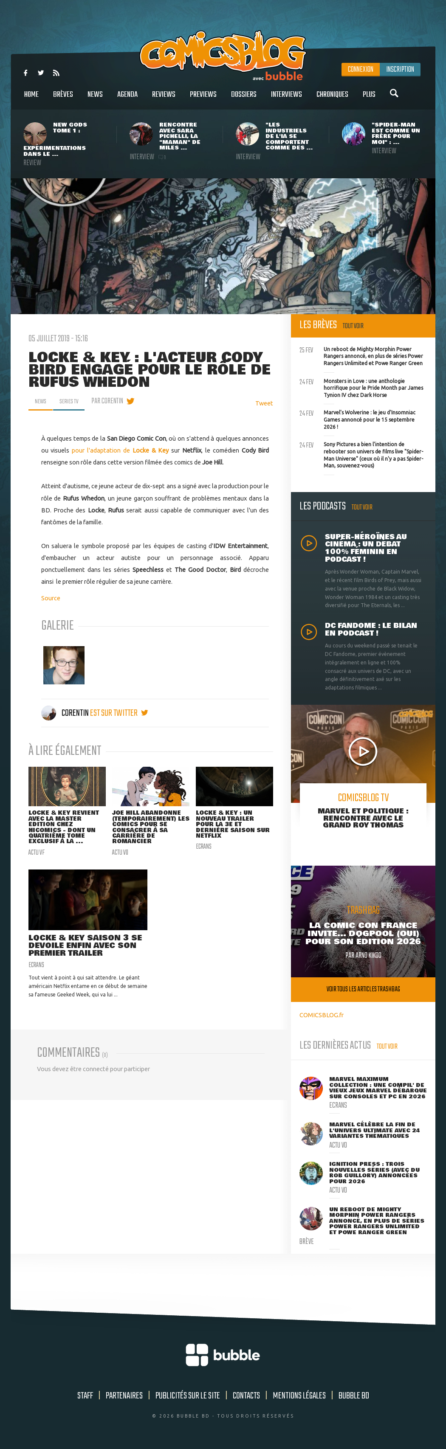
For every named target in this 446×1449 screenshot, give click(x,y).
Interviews (286, 99)
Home (31, 99)
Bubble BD (354, 1396)
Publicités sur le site (187, 1396)
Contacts (246, 1396)
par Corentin (113, 401)
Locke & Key (149, 450)
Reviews (164, 99)
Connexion (360, 70)
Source (50, 598)
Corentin (65, 713)
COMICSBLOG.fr (321, 1015)
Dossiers (244, 99)
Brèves (63, 99)
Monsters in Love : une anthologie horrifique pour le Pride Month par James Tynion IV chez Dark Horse (361, 387)
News (95, 99)
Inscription (400, 70)
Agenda (127, 99)
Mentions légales (299, 1396)
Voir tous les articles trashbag (363, 989)
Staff (85, 1396)
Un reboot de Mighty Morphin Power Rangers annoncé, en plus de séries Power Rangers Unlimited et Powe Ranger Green (361, 355)
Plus (369, 99)
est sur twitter (119, 713)
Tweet (264, 403)
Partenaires (124, 1396)
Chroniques (332, 99)
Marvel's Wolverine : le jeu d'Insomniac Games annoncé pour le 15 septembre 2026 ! (357, 418)
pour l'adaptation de (101, 450)
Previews (203, 99)
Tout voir (353, 326)
